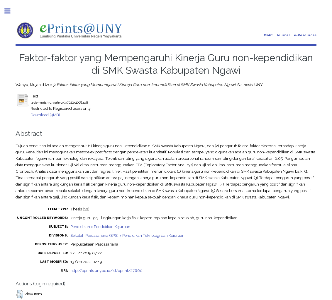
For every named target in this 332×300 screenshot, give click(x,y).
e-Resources (305, 35)
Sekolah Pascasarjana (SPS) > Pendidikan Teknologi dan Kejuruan (127, 235)
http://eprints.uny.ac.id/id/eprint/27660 (106, 270)
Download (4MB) (45, 114)
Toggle (10, 11)
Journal (283, 35)
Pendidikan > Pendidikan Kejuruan (100, 226)
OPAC (268, 35)
